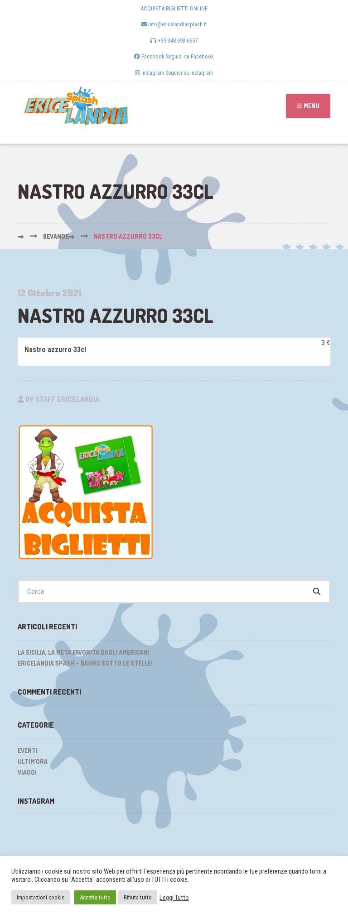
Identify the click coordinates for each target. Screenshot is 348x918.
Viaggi (27, 772)
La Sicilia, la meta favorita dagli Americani (83, 652)
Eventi (28, 750)
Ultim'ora (33, 761)
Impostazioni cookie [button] (40, 897)
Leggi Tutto (174, 898)
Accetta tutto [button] (95, 897)
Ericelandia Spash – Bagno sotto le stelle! (85, 663)
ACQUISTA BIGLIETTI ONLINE (174, 8)
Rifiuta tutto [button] (138, 897)
